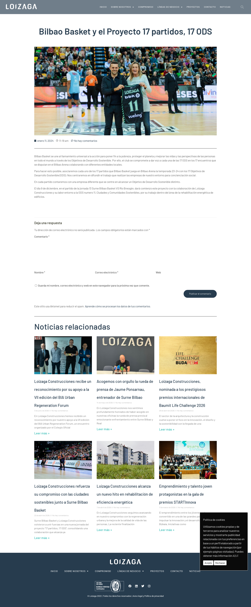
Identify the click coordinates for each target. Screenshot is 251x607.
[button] (242, 7)
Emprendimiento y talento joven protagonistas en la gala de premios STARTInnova (185, 494)
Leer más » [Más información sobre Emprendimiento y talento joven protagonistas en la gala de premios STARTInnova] (166, 530)
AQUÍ (235, 555)
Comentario (41, 236)
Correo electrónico (106, 272)
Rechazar (220, 562)
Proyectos (193, 7)
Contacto (210, 7)
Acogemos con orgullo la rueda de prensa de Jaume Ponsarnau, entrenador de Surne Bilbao (125, 389)
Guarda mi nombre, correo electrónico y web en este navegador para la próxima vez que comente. (94, 285)
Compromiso (145, 7)
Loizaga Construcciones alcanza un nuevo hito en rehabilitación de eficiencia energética (125, 494)
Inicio (103, 7)
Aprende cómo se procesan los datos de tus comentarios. (118, 306)
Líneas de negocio (170, 7)
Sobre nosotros (122, 7)
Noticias (225, 7)
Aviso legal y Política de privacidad (148, 596)
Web (158, 272)
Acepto (208, 562)
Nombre (39, 272)
